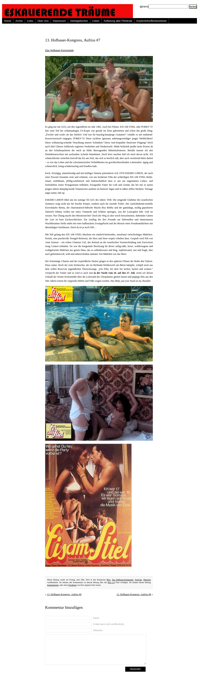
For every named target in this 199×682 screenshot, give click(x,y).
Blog (109, 580)
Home (7, 20)
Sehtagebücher (79, 20)
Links (30, 20)
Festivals (138, 580)
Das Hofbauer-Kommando (59, 50)
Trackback (72, 585)
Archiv (19, 20)
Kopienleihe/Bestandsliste (151, 20)
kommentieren (52, 585)
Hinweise (147, 580)
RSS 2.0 (111, 582)
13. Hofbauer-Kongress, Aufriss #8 (134, 594)
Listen (95, 20)
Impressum (59, 20)
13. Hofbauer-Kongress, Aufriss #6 (64, 594)
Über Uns (43, 20)
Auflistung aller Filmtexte (118, 20)
